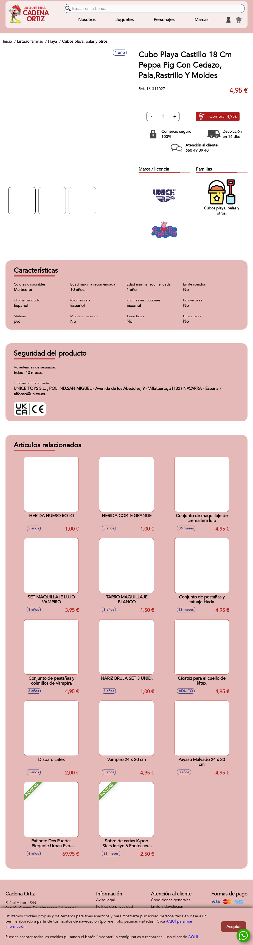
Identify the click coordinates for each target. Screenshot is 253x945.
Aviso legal (105, 900)
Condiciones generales (170, 900)
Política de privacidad (114, 906)
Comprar (223, 116)
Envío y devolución (167, 906)
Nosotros (86, 20)
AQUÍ (193, 937)
